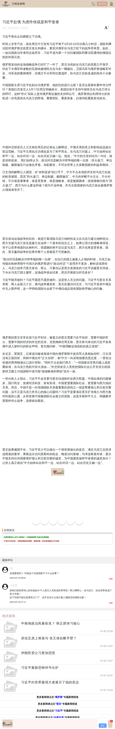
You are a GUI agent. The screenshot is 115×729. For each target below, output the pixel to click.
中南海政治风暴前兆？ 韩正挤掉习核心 (50, 623)
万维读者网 (18, 3)
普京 (58, 703)
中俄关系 (59, 717)
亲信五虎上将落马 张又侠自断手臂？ (49, 638)
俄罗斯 (58, 697)
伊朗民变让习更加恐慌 (38, 653)
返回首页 (102, 4)
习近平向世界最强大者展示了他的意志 (50, 682)
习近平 (58, 710)
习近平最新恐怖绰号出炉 (40, 667)
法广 (5, 28)
